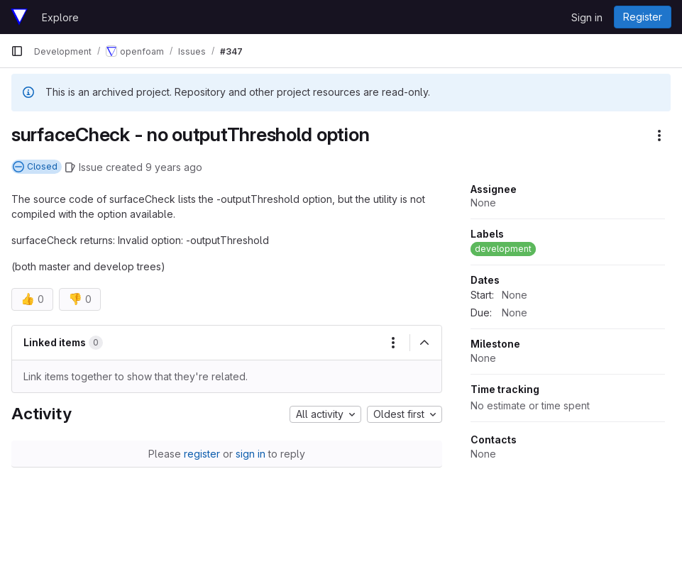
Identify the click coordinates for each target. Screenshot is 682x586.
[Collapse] (424, 342)
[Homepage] (19, 17)
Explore (60, 17)
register (202, 454)
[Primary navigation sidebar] (17, 51)
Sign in (587, 17)
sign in (250, 454)
